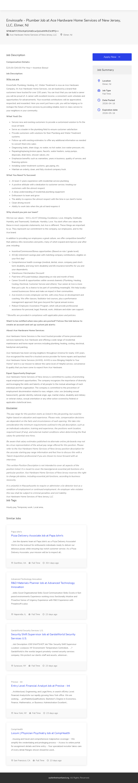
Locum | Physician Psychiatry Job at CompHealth (40, 733)
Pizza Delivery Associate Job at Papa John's (37, 535)
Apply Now (112, 57)
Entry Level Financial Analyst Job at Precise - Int (40, 686)
